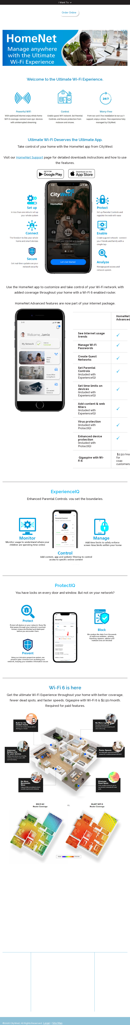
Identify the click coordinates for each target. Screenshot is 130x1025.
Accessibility (74, 982)
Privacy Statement (14, 982)
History (42, 964)
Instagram (122, 966)
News (70, 964)
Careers (7, 977)
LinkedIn (103, 966)
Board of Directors (48, 977)
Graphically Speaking (34, 1018)
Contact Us (9, 972)
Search (118, 12)
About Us (41, 958)
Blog (5, 998)
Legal (46, 1014)
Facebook (113, 966)
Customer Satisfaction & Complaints (11, 990)
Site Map (56, 1014)
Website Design (11, 1018)
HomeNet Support (29, 157)
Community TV (11, 967)
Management (45, 982)
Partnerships (74, 977)
